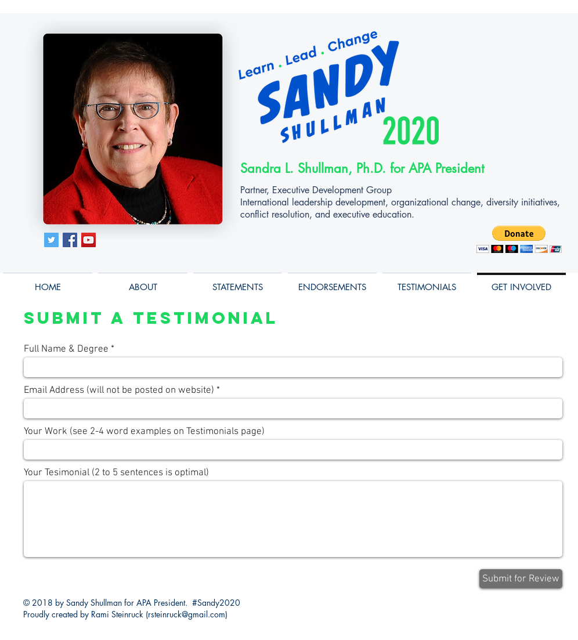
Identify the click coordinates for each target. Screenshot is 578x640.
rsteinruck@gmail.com (186, 614)
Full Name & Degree (66, 350)
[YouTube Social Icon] (88, 240)
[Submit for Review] (520, 578)
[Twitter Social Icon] (51, 240)
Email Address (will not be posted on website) (119, 391)
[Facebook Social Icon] (70, 240)
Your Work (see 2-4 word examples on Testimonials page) (144, 432)
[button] (519, 239)
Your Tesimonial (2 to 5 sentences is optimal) (116, 473)
